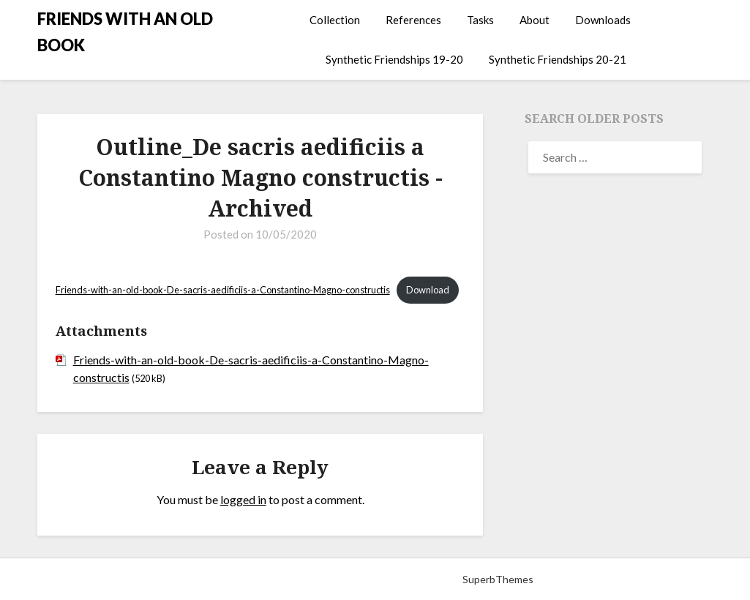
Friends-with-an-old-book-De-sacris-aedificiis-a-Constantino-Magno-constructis (223, 290)
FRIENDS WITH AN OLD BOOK (125, 32)
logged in (243, 499)
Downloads (603, 19)
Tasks (480, 19)
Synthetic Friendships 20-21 (557, 59)
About (535, 19)
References (413, 19)
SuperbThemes (497, 579)
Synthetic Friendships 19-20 (394, 59)
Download (427, 290)
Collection (335, 19)
